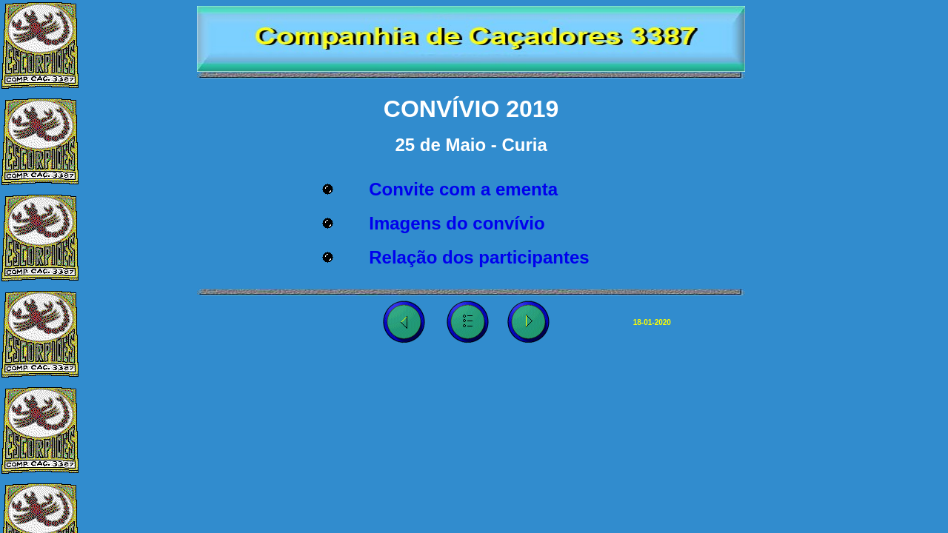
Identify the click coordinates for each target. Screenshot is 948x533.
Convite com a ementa (463, 189)
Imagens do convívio (456, 223)
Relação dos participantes (479, 257)
